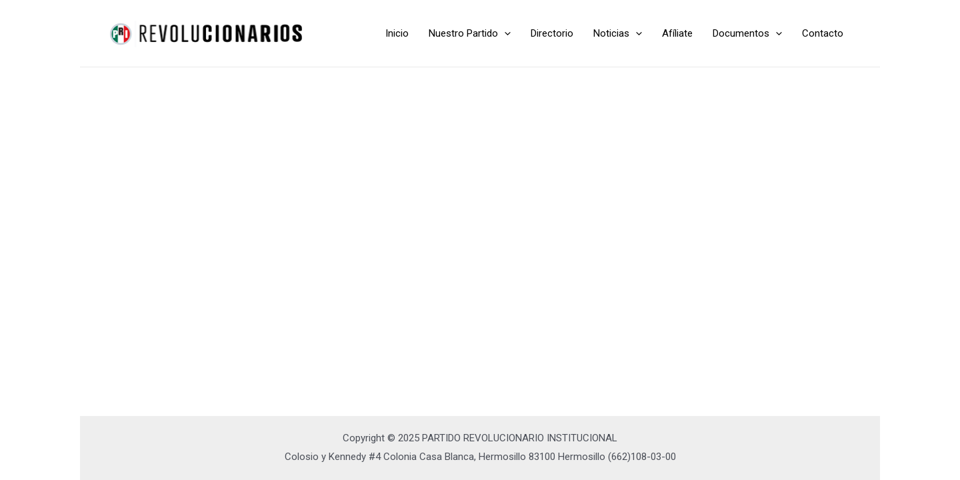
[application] (504, 33)
